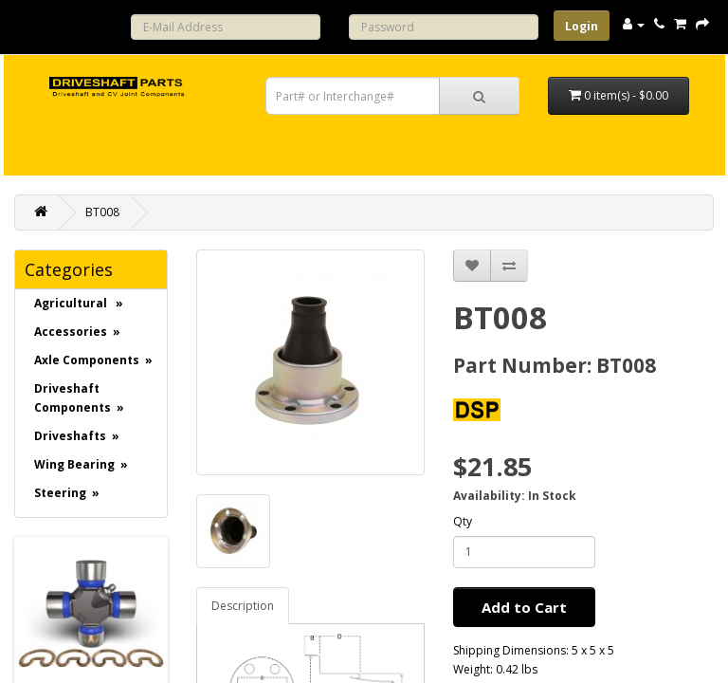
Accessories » (77, 331)
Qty (462, 521)
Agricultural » (78, 303)
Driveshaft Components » (79, 397)
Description (242, 606)
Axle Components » (93, 360)
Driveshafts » (76, 436)
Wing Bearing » (81, 464)
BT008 (102, 212)
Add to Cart (524, 607)
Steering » (67, 493)
